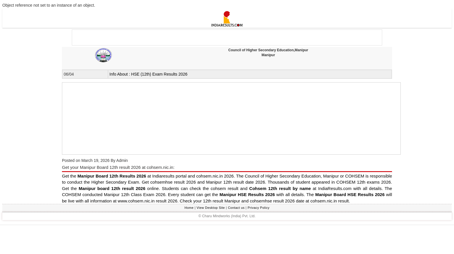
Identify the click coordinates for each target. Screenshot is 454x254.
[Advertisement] (227, 239)
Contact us (236, 207)
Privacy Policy (258, 207)
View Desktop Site (211, 207)
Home (188, 207)
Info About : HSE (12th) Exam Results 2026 (148, 74)
